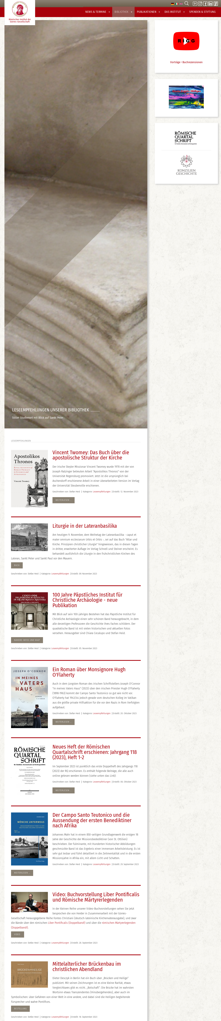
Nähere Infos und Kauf (27, 642)
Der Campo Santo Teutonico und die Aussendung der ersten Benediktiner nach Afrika (92, 822)
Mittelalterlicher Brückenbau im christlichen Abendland (86, 968)
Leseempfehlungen (101, 493)
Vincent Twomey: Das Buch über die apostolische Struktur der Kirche (90, 457)
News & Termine (104, 12)
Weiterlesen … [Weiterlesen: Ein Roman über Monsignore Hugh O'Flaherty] (64, 724)
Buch (17, 567)
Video (17, 936)
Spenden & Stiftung (203, 12)
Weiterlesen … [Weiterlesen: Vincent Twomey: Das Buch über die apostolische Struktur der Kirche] (64, 502)
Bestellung (20, 1010)
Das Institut (177, 12)
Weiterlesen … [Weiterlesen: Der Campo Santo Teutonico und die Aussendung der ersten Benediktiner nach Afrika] (22, 874)
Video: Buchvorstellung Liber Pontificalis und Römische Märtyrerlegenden (95, 899)
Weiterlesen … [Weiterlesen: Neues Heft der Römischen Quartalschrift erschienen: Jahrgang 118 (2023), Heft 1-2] (64, 792)
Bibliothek (129, 12)
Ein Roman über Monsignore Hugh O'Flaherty (89, 674)
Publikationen (152, 12)
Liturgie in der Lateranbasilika (84, 528)
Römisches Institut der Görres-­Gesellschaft (20, 12)
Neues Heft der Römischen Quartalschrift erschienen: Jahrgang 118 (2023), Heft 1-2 (94, 754)
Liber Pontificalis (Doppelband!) (67, 925)
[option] (172, 3)
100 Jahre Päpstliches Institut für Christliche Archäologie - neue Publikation (87, 602)
